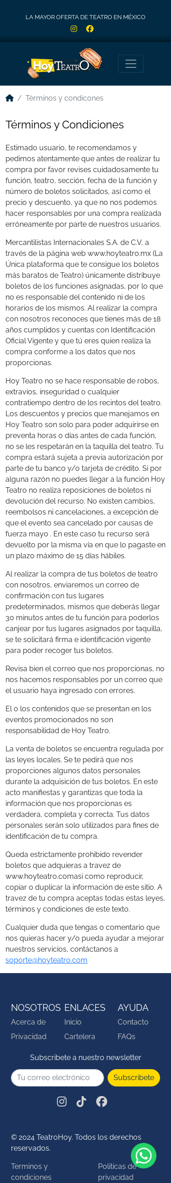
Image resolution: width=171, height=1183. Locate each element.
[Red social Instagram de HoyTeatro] (78, 29)
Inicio (73, 1022)
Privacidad (29, 1036)
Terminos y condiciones (31, 1172)
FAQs (126, 1036)
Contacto (133, 1022)
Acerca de (28, 1022)
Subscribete (134, 1077)
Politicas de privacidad (117, 1172)
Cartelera (79, 1036)
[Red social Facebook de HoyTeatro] (93, 29)
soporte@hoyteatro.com (46, 960)
